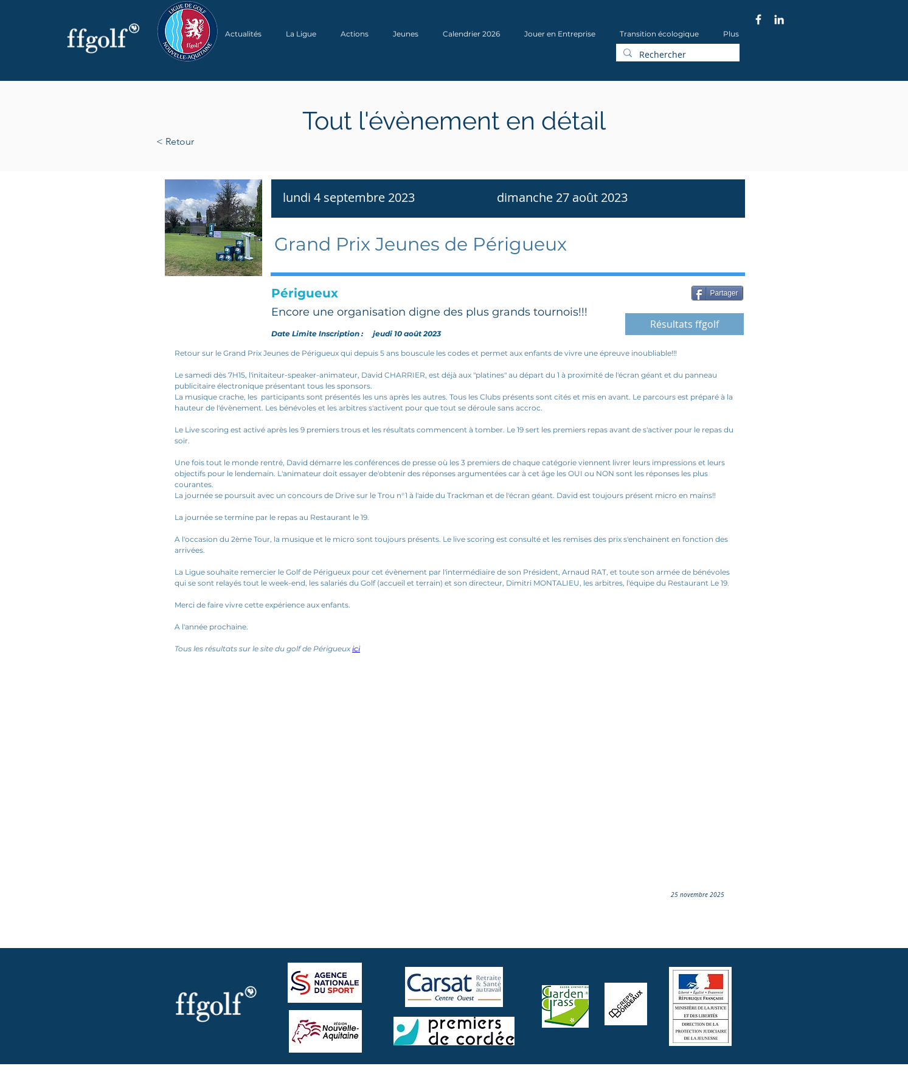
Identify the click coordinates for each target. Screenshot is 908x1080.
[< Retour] (213, 142)
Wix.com (321, 1076)
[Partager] (717, 293)
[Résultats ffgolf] (684, 324)
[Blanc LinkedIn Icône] (779, 19)
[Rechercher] (676, 55)
